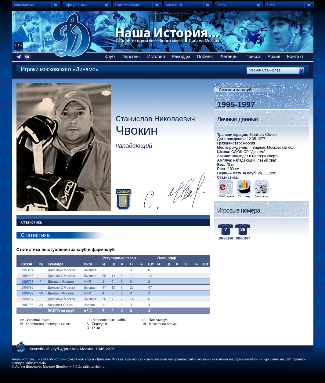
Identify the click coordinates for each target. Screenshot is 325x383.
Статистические (127, 5)
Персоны (131, 56)
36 (242, 229)
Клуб (109, 56)
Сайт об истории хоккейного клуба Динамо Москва (72, 35)
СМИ (271, 5)
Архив (273, 56)
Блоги (221, 5)
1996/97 (27, 293)
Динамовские (24, 5)
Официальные (76, 5)
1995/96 (27, 281)
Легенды (229, 56)
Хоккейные (174, 5)
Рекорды (181, 56)
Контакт (295, 56)
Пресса (253, 56)
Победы (205, 56)
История (156, 56)
